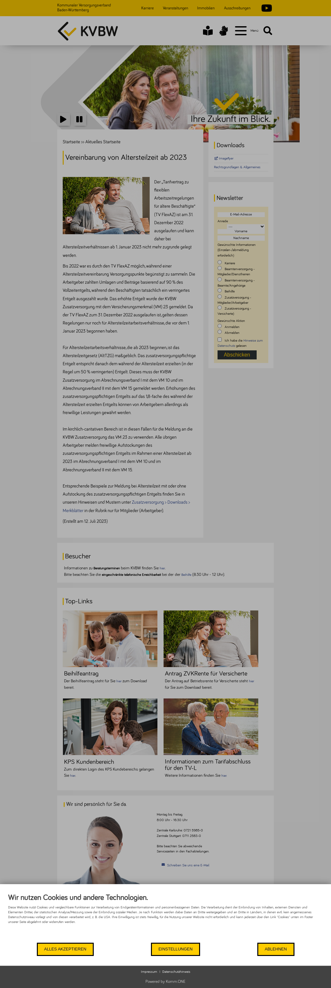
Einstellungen (174, 949)
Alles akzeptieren (65, 949)
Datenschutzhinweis (176, 971)
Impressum (149, 971)
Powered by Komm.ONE (165, 982)
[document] (165, 917)
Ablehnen (275, 949)
